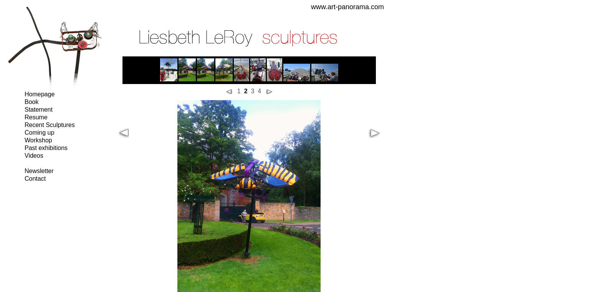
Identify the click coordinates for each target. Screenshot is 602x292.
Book (31, 102)
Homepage (40, 94)
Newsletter (39, 171)
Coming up (39, 132)
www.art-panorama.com (347, 7)
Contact (35, 178)
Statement (39, 109)
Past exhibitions (46, 148)
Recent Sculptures (50, 125)
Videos (34, 155)
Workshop (38, 140)
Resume (36, 117)
